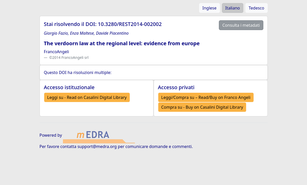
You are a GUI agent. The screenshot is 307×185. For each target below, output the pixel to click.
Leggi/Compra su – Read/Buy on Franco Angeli (205, 97)
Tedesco (256, 8)
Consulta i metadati (241, 25)
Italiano (232, 8)
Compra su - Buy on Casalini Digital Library (202, 107)
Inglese (209, 8)
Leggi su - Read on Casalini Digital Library (87, 97)
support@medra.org (97, 146)
